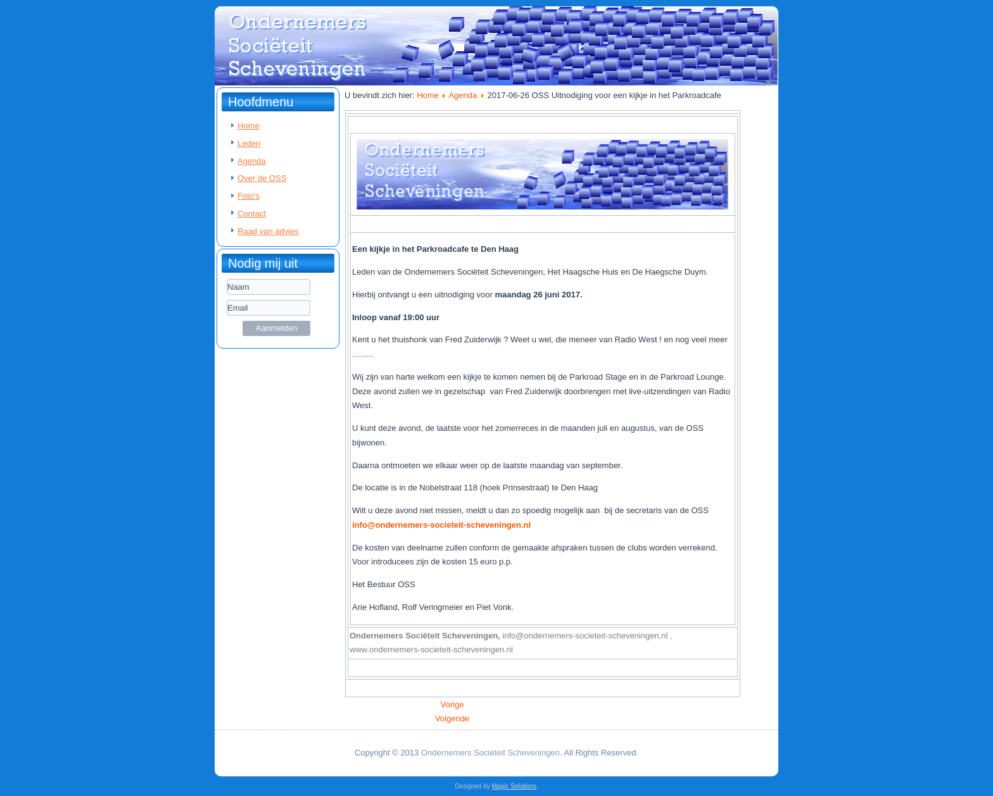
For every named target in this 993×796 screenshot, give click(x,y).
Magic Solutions (514, 786)
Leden (248, 143)
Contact (251, 213)
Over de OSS (261, 178)
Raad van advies (268, 231)
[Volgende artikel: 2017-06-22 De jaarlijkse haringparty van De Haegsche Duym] (452, 718)
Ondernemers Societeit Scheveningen (490, 752)
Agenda (251, 161)
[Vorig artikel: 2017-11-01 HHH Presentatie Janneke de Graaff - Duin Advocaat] (452, 704)
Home (248, 125)
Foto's (248, 196)
